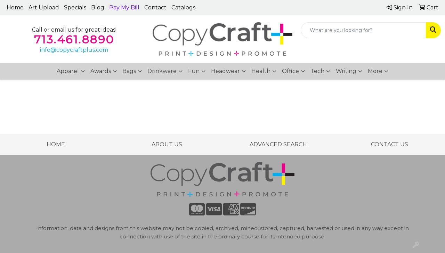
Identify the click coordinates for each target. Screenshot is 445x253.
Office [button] (290, 71)
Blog (97, 7)
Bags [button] (129, 71)
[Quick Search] (363, 30)
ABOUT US (167, 144)
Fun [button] (194, 71)
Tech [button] (317, 71)
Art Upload (44, 7)
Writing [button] (346, 71)
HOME (56, 144)
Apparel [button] (68, 71)
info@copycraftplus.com (74, 50)
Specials (75, 7)
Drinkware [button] (162, 71)
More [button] (375, 71)
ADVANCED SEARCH (278, 144)
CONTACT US (389, 144)
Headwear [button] (225, 71)
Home (15, 7)
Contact (155, 7)
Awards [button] (100, 71)
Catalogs (183, 7)
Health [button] (260, 71)
